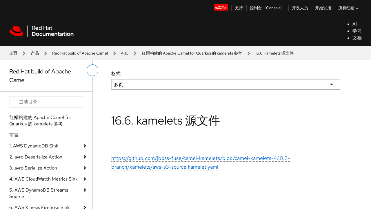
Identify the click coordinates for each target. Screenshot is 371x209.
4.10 (124, 53)
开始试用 (323, 7)
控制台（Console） (267, 7)
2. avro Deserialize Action (35, 157)
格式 (116, 74)
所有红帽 (349, 7)
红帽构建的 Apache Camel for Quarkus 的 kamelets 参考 (192, 53)
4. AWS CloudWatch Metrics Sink (43, 179)
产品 (35, 53)
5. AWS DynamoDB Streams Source (38, 193)
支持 (239, 7)
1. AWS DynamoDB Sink (33, 146)
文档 (357, 38)
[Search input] (46, 101)
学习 (357, 31)
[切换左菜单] (92, 70)
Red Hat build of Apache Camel (80, 53)
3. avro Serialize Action (33, 168)
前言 (14, 135)
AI (354, 24)
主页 (13, 53)
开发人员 (300, 7)
